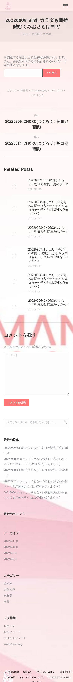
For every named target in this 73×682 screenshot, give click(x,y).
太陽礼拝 (9, 589)
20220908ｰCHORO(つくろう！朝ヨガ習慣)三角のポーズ (48, 229)
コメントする (36, 95)
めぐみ (8, 583)
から (39, 90)
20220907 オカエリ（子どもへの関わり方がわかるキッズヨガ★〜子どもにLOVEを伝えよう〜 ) (48, 255)
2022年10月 (11, 547)
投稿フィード (12, 632)
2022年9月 (10, 553)
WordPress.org (13, 644)
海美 (6, 601)
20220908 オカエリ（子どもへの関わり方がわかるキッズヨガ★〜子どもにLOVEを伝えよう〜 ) (48, 207)
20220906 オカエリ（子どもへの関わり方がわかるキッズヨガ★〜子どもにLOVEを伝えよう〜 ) (48, 280)
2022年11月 (11, 541)
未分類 (24, 90)
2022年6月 (10, 559)
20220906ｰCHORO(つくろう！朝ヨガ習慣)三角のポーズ (48, 302)
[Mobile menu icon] (65, 5)
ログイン (9, 626)
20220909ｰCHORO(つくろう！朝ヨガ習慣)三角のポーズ (48, 182)
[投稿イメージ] (14, 186)
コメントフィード (15, 638)
